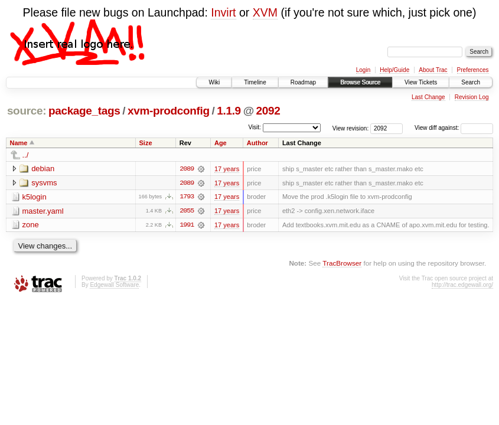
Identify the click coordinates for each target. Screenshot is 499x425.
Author (257, 142)
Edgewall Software (114, 285)
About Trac (433, 70)
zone (30, 225)
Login (363, 70)
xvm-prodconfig (169, 110)
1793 (187, 197)
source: (26, 110)
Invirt (223, 12)
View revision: (350, 128)
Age (220, 142)
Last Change (428, 97)
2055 (187, 211)
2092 (268, 110)
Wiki (214, 82)
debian (42, 168)
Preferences (473, 70)
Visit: (254, 127)
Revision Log (472, 97)
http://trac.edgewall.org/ (462, 285)
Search (470, 82)
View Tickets (421, 82)
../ (25, 155)
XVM (265, 12)
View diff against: (454, 128)
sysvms (44, 182)
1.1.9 (229, 110)
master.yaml (43, 211)
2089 (187, 169)
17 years (226, 168)
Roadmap (303, 82)
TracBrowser (341, 263)
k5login (34, 196)
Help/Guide (394, 70)
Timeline (255, 82)
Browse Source (360, 82)
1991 (187, 225)
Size (145, 142)
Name (19, 142)
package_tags (84, 110)
